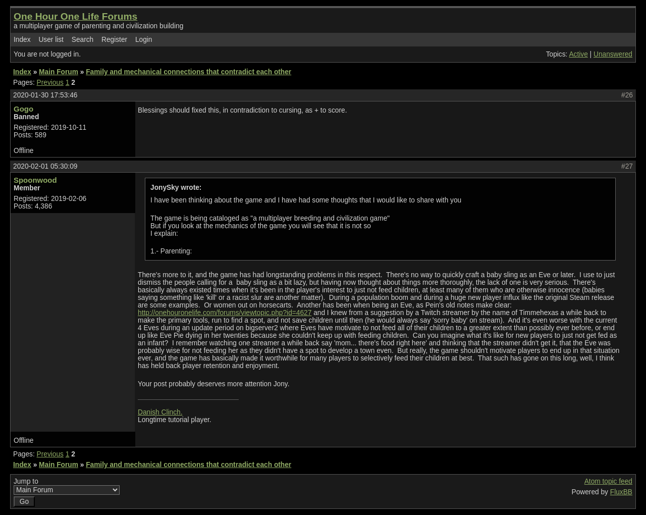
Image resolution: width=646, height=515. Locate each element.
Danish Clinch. (160, 412)
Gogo (23, 109)
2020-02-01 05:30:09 (45, 166)
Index (22, 39)
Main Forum (58, 72)
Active (578, 54)
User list (51, 39)
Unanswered (613, 54)
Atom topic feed (608, 481)
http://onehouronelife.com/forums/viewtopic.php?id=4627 (224, 313)
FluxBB (621, 492)
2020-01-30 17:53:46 (45, 95)
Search (82, 39)
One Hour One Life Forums (75, 16)
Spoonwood (35, 180)
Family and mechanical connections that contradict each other (188, 72)
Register (114, 39)
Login (143, 39)
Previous (50, 82)
